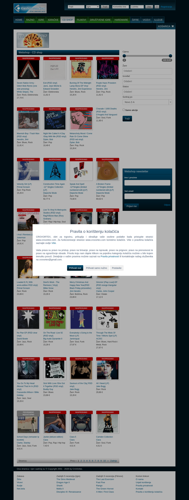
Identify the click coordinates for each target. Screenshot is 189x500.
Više (53, 243)
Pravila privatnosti (110, 256)
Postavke (117, 268)
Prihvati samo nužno (96, 268)
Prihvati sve (75, 268)
